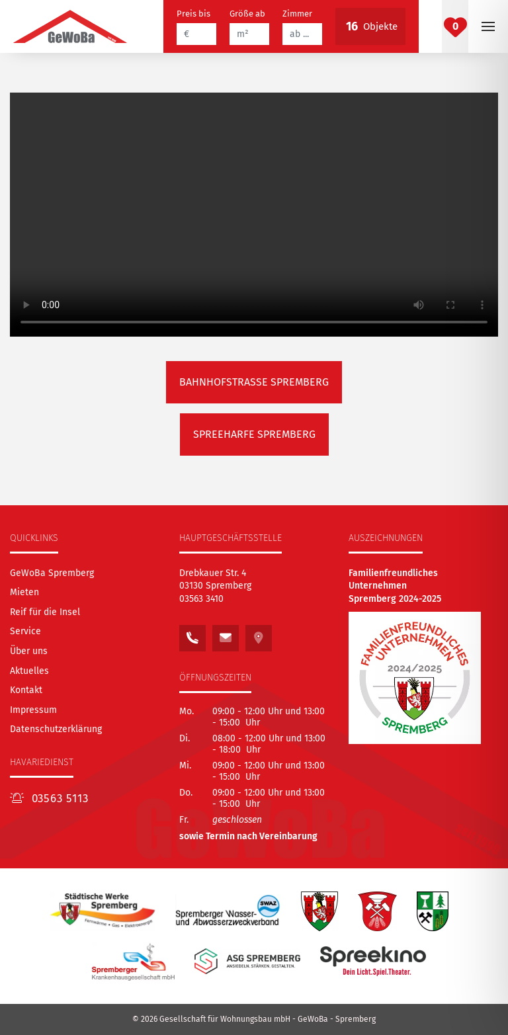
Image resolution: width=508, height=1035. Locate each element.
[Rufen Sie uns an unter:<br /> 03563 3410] (192, 634)
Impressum (33, 710)
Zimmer (297, 14)
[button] (488, 26)
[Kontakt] (26, 690)
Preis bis (193, 14)
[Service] (25, 631)
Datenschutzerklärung (56, 729)
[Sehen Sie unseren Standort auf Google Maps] (258, 634)
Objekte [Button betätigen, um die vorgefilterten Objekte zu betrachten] (370, 27)
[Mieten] (24, 592)
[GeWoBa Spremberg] (52, 573)
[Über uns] (29, 651)
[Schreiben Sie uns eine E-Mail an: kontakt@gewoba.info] (225, 634)
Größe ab (247, 14)
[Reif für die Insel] (45, 612)
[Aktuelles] (29, 671)
